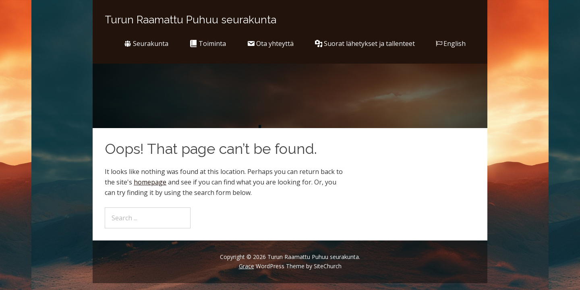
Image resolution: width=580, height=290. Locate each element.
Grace (246, 266)
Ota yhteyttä (270, 43)
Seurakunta (146, 43)
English (451, 43)
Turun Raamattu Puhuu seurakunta (190, 20)
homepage (150, 182)
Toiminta (207, 43)
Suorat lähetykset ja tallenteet (365, 43)
